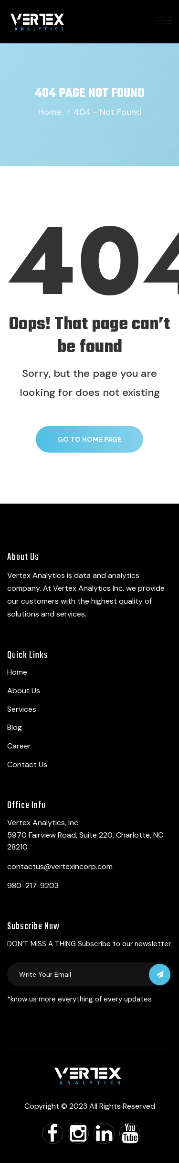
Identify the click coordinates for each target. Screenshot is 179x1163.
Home (50, 112)
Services (21, 709)
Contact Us (27, 764)
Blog (14, 727)
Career (19, 746)
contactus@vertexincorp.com (60, 866)
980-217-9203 (33, 885)
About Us (23, 691)
